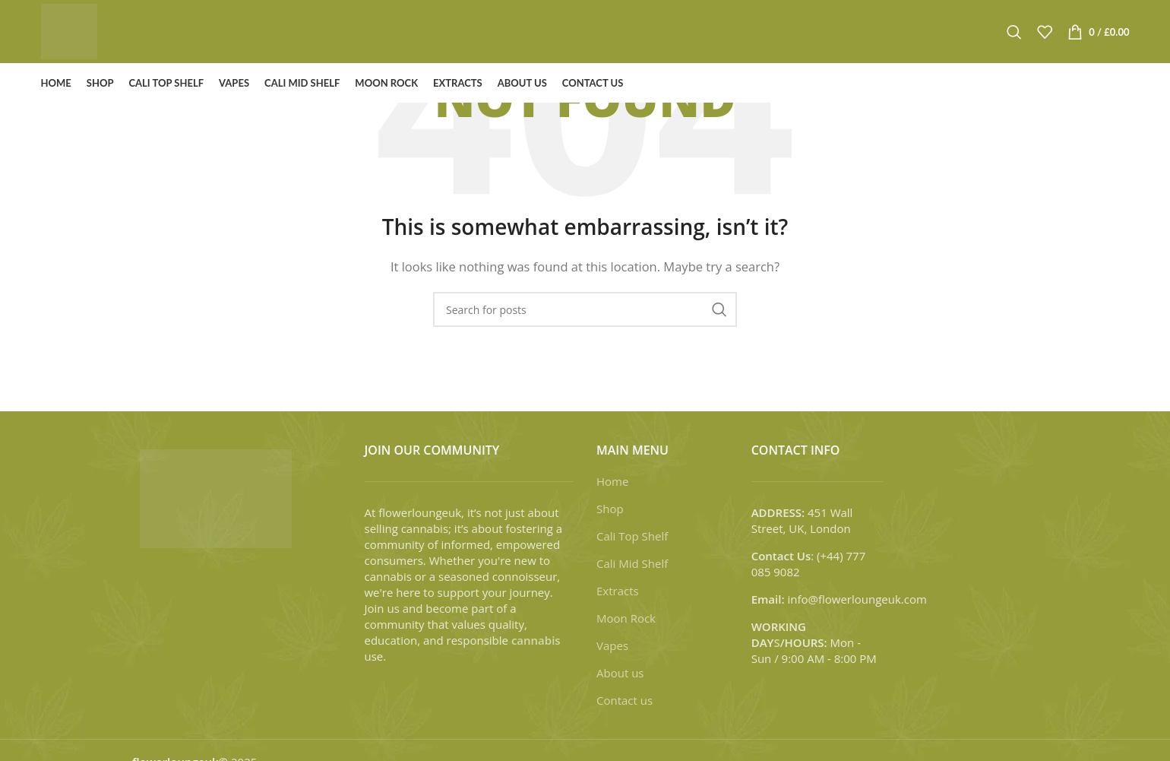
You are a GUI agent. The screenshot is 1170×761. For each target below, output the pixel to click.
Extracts (617, 590)
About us (620, 672)
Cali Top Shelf (632, 536)
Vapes (612, 645)
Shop (610, 508)
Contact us (624, 700)
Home (612, 481)
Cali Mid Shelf (632, 563)
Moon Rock (626, 618)
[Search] (1014, 38)
